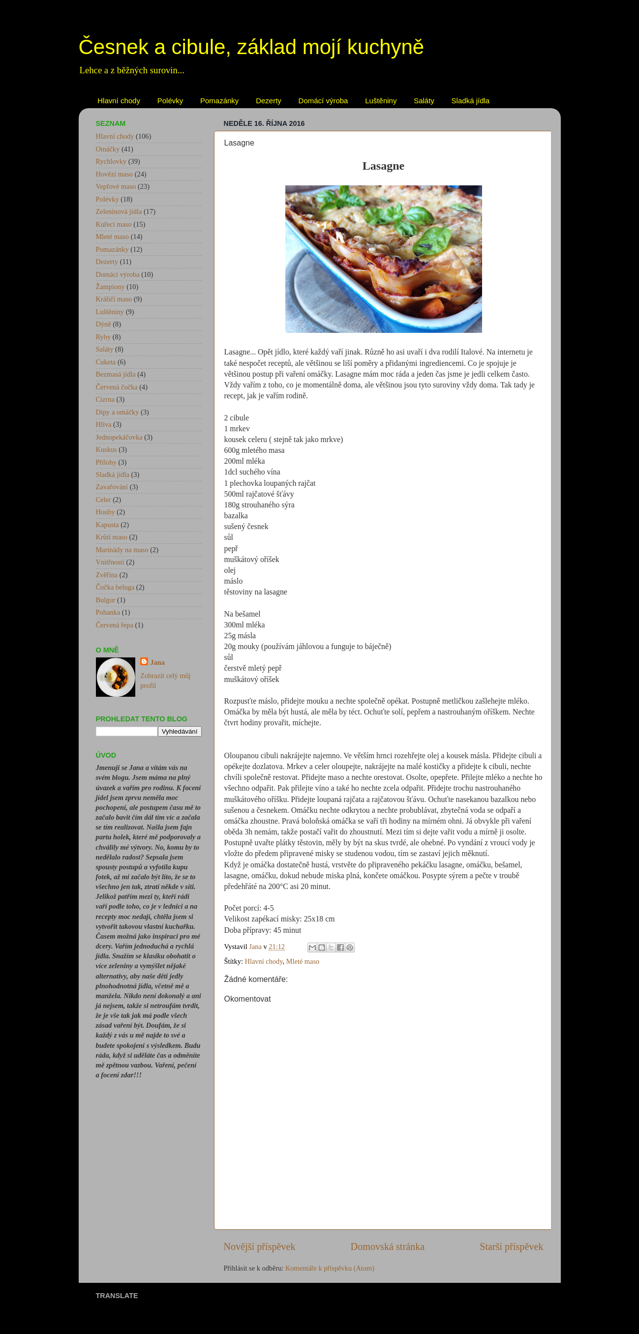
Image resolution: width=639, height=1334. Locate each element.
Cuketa (106, 362)
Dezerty (268, 100)
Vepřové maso (116, 186)
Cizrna (105, 399)
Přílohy (106, 462)
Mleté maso (303, 961)
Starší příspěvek (511, 1246)
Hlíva (104, 424)
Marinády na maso (122, 550)
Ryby (103, 337)
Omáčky (108, 149)
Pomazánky (219, 100)
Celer (103, 500)
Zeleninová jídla (119, 211)
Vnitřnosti (110, 562)
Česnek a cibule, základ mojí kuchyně (252, 47)
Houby (105, 512)
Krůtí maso (111, 537)
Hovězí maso (114, 174)
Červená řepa (114, 625)
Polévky (170, 100)
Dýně (103, 324)
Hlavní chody (118, 100)
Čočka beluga (115, 587)
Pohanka (108, 612)
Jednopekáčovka (119, 437)
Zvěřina (107, 575)
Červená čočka (117, 387)
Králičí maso (114, 299)
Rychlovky (111, 161)
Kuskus (106, 449)
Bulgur (106, 600)
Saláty (424, 100)
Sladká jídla (471, 100)
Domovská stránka (388, 1246)
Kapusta (107, 525)
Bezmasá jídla (116, 374)
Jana (157, 662)
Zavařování (112, 487)
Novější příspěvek (260, 1246)
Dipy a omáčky (117, 412)
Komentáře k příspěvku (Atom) (329, 1268)
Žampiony (110, 287)
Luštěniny (380, 100)
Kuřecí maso (114, 224)
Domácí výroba (323, 100)
